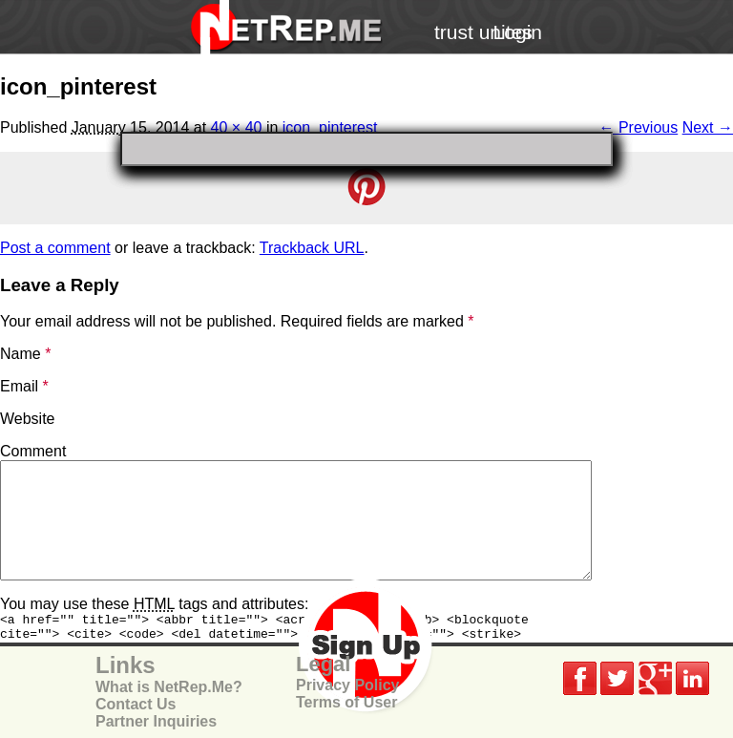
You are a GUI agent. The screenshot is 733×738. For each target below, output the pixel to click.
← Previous (639, 127)
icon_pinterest (330, 127)
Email (24, 386)
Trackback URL (312, 248)
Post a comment (55, 248)
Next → (707, 127)
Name (25, 354)
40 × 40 (236, 127)
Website (27, 419)
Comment (33, 451)
